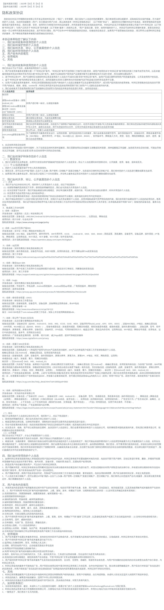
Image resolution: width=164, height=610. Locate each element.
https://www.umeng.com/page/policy (32, 222)
